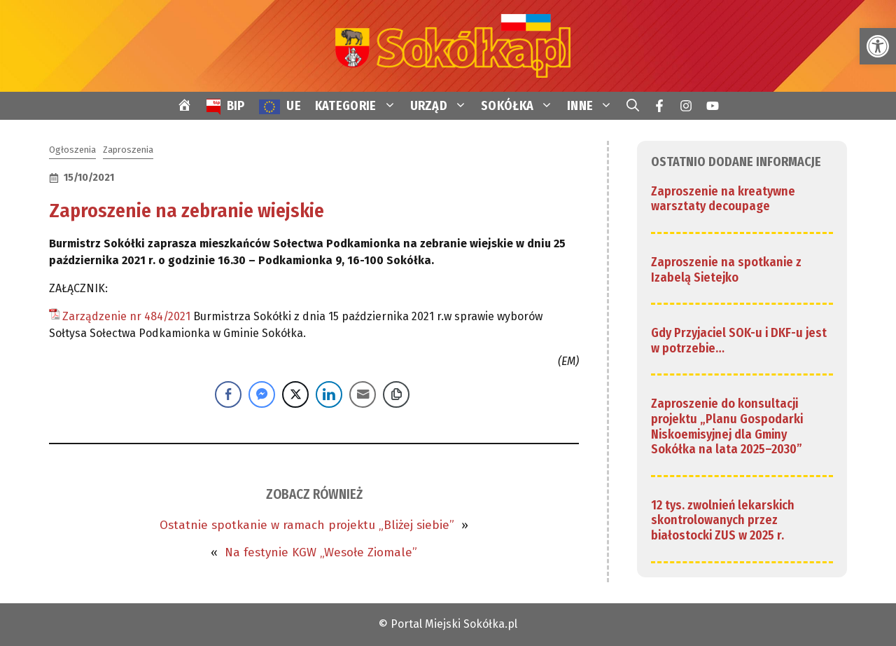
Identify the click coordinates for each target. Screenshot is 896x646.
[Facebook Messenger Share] (261, 394)
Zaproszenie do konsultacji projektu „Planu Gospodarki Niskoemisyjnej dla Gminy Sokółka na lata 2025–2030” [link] (727, 426)
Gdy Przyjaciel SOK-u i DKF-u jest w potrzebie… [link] (739, 340)
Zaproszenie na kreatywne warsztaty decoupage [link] (723, 199)
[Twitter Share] (295, 394)
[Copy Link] (396, 394)
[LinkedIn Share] (329, 394)
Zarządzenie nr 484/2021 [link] (126, 316)
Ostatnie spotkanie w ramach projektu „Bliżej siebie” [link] (307, 525)
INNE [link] (593, 106)
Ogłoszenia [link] (72, 149)
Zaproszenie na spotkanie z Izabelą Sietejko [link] (726, 269)
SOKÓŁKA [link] (520, 106)
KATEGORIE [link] (359, 106)
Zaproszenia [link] (128, 149)
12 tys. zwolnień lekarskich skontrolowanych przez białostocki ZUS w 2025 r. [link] (722, 520)
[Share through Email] (362, 394)
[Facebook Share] (228, 394)
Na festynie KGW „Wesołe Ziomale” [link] (321, 552)
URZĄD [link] (442, 106)
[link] (878, 46)
